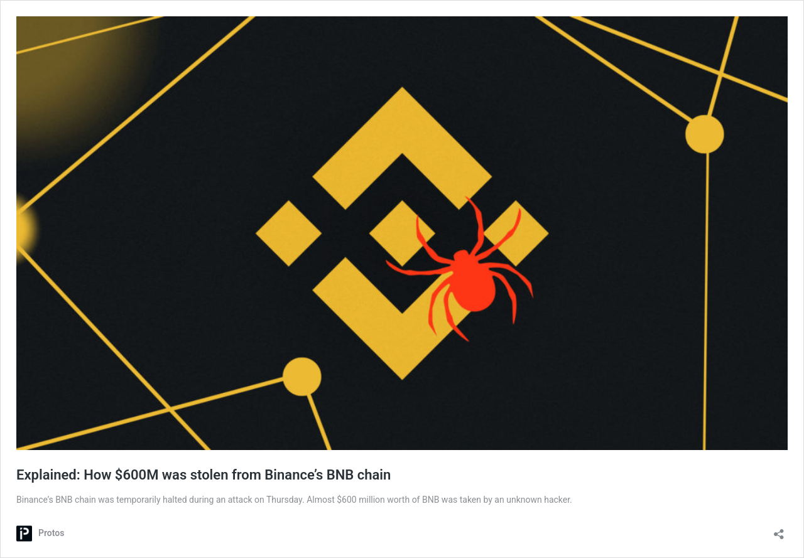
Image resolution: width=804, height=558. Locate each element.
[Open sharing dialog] (779, 530)
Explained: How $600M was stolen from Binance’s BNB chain (203, 475)
